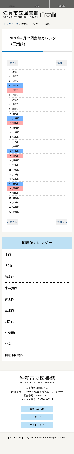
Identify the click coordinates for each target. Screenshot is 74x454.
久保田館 (11, 332)
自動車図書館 (14, 355)
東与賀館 (11, 288)
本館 (8, 254)
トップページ (11, 24)
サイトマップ (37, 424)
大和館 (9, 265)
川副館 (9, 321)
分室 (8, 344)
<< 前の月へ (12, 63)
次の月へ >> (61, 63)
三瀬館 (9, 310)
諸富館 (9, 276)
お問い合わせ (37, 409)
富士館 (9, 299)
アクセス (37, 417)
